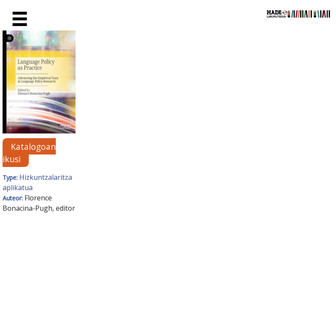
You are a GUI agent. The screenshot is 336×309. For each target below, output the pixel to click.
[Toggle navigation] (19, 19)
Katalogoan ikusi (29, 152)
